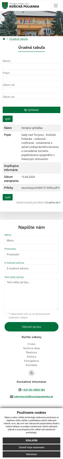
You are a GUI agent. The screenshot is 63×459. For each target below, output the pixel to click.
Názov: (7, 61)
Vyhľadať (31, 110)
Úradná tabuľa (18, 39)
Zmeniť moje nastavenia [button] (31, 447)
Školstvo (31, 352)
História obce (31, 348)
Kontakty (31, 365)
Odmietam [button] (31, 454)
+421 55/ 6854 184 (33, 390)
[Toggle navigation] (55, 5)
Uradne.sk (51, 202)
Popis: (6, 73)
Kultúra (31, 356)
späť (7, 119)
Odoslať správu (31, 327)
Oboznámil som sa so (29, 315)
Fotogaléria (31, 361)
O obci (31, 344)
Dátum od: (9, 84)
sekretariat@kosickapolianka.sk (33, 396)
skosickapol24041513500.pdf (39, 188)
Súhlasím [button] (31, 440)
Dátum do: (9, 96)
